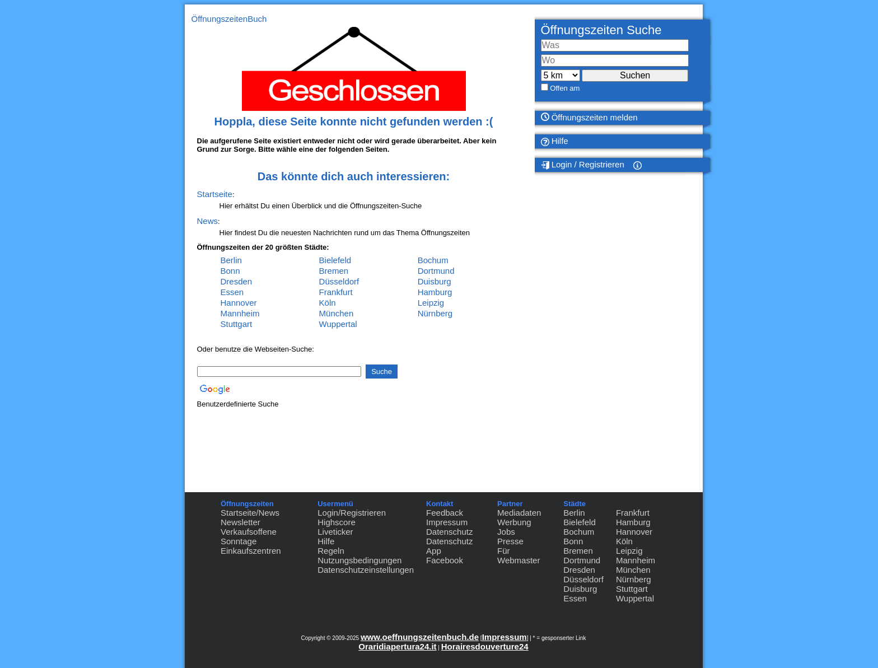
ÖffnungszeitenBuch (229, 19)
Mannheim (240, 313)
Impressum (447, 522)
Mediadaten (519, 512)
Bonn (230, 270)
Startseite (214, 194)
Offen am (565, 88)
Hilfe (554, 141)
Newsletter (240, 522)
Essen (232, 292)
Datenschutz (449, 531)
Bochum (433, 260)
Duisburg (434, 281)
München (336, 313)
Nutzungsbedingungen (359, 560)
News (207, 221)
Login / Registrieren (582, 165)
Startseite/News (250, 512)
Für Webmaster (518, 555)
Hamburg (435, 292)
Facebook (444, 560)
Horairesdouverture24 (485, 646)
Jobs (506, 531)
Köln (327, 302)
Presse (510, 541)
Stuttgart (237, 324)
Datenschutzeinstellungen (365, 569)
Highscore (336, 522)
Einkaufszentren (251, 550)
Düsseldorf (339, 281)
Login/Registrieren (351, 512)
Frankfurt (336, 292)
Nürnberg (435, 313)
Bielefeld (335, 260)
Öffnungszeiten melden (589, 117)
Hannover (239, 302)
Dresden (237, 281)
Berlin (231, 260)
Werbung (514, 522)
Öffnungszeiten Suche (601, 30)
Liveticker (335, 531)
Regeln (330, 550)
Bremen (334, 270)
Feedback (444, 512)
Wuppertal (338, 324)
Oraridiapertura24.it (397, 646)
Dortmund (436, 270)
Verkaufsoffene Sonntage (249, 536)
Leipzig (431, 302)
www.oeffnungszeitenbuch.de (420, 637)
